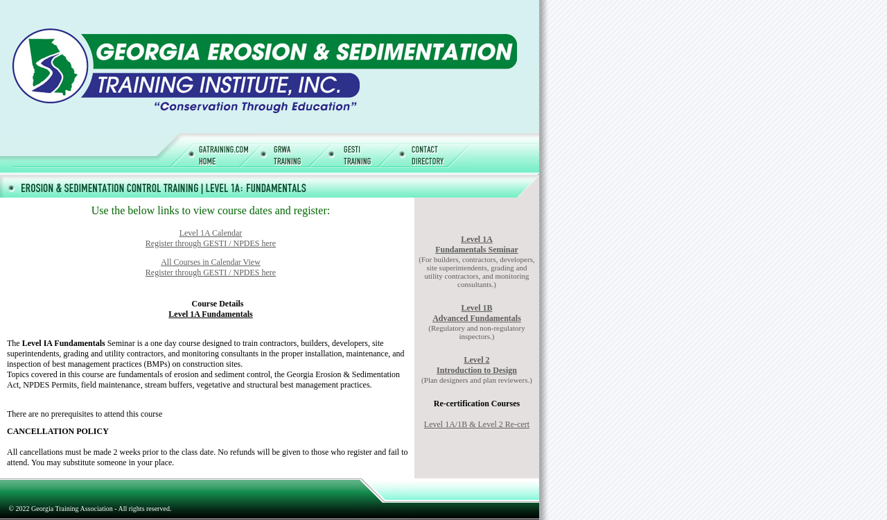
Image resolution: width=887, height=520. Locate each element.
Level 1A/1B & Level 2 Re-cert (476, 424)
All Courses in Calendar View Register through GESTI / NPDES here (211, 267)
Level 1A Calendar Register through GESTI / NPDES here (211, 238)
